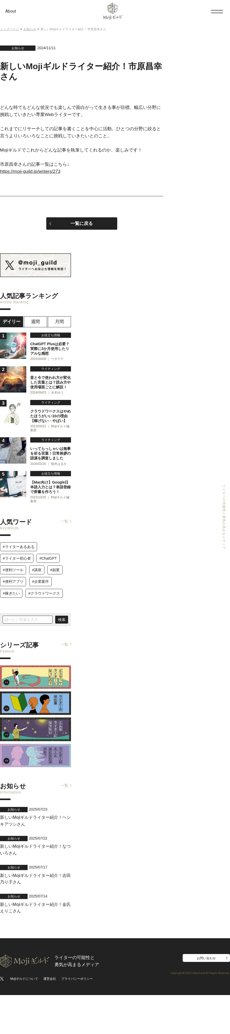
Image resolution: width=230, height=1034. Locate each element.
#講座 (37, 616)
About (10, 11)
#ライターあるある (18, 592)
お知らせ (29, 29)
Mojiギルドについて (24, 1018)
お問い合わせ (206, 997)
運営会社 (49, 1018)
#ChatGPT (48, 604)
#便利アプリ (13, 627)
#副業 (55, 616)
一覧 (64, 567)
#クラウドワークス (44, 639)
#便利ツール (13, 616)
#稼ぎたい (11, 639)
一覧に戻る (81, 223)
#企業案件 (40, 627)
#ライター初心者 (17, 604)
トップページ (9, 29)
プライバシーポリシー (77, 1018)
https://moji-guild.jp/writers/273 (30, 171)
